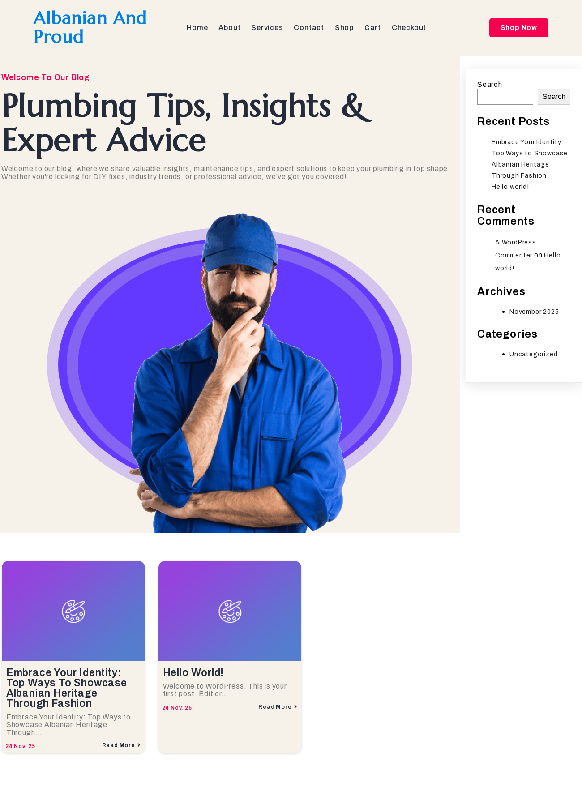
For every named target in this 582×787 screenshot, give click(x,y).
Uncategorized (533, 356)
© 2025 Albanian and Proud (81, 765)
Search (489, 86)
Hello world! (510, 188)
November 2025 (534, 313)
